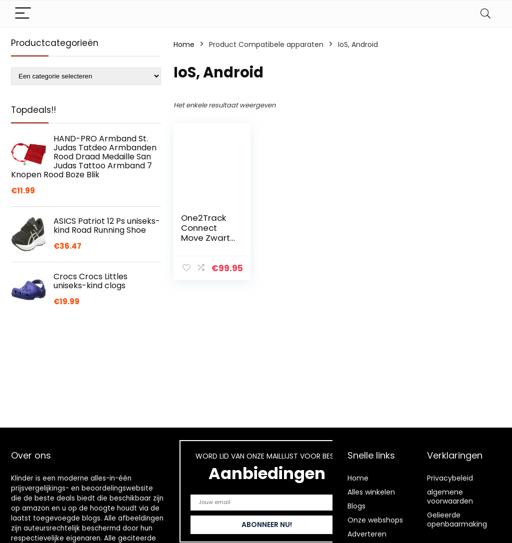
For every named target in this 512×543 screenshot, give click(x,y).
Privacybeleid (450, 478)
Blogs (357, 506)
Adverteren (367, 534)
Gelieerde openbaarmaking (457, 519)
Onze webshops (375, 520)
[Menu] (23, 13)
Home (184, 44)
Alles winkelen (371, 492)
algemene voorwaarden (450, 496)
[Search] (486, 13)
